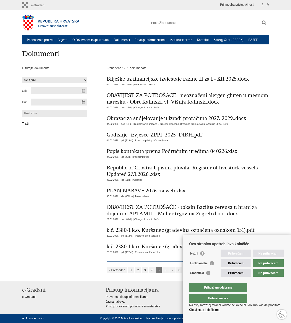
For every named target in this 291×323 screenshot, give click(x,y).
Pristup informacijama (150, 40)
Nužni (194, 262)
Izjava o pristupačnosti (177, 318)
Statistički (197, 281)
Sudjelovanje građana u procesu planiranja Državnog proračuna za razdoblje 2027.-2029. (181, 124)
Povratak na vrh (35, 318)
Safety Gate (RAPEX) (229, 40)
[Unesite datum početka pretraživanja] (59, 90)
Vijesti (63, 40)
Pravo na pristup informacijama (151, 140)
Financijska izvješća (144, 84)
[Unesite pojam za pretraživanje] (203, 22)
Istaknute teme (181, 40)
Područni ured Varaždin (147, 235)
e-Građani (29, 297)
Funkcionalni (199, 272)
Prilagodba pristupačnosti (237, 4)
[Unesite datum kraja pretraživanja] (59, 102)
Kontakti (203, 40)
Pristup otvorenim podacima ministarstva (133, 306)
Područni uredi (141, 157)
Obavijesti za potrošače (146, 107)
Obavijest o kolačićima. (204, 310)
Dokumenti (122, 40)
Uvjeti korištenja (154, 318)
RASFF (253, 40)
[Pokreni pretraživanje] (264, 22)
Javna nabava (142, 196)
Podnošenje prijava (40, 40)
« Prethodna (117, 270)
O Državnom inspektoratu (90, 40)
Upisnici (137, 180)
